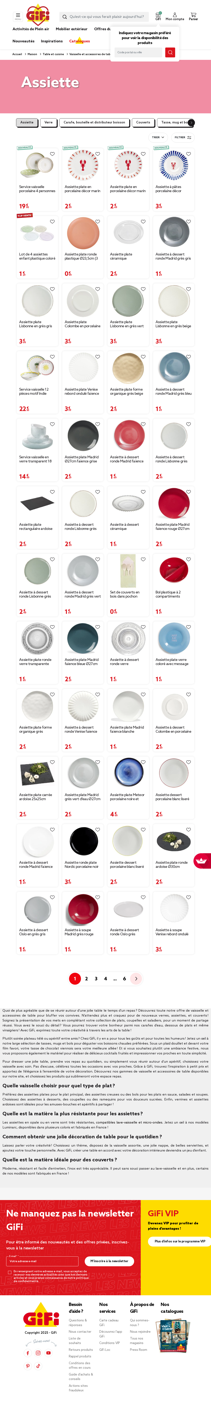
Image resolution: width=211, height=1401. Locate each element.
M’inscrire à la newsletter (109, 1261)
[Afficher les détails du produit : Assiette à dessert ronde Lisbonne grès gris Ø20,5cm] (174, 436)
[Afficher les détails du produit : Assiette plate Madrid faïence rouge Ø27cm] (174, 503)
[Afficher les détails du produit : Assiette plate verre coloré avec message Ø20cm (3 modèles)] (174, 638)
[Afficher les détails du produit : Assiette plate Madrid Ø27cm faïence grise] (83, 436)
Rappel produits (80, 1356)
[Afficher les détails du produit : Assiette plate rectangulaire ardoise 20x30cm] (37, 503)
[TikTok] (38, 1366)
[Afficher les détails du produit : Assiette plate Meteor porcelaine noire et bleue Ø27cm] (128, 774)
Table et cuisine (53, 54)
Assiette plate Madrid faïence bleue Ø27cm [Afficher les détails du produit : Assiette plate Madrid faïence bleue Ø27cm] (81, 662)
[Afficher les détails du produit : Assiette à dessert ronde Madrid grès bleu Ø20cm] (174, 368)
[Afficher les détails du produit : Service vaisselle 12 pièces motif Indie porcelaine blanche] (37, 368)
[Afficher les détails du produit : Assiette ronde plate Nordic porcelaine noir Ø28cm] (83, 841)
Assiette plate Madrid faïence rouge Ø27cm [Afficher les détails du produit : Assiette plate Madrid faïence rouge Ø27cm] (173, 527)
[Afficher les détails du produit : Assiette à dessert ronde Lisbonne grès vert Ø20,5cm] (37, 571)
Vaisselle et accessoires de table (91, 54)
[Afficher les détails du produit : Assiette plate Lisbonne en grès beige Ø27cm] (174, 300)
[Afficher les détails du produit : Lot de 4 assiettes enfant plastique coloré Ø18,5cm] (37, 233)
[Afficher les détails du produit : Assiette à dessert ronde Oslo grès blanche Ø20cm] (128, 909)
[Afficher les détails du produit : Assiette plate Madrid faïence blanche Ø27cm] (128, 706)
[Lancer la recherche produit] (65, 17)
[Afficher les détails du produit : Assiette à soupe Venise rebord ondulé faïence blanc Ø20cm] (174, 909)
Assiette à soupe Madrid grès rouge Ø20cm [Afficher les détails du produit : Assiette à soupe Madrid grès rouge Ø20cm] (79, 932)
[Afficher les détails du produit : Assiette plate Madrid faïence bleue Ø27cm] (83, 638)
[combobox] (104, 17)
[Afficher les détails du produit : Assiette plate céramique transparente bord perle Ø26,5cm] (128, 233)
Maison (32, 54)
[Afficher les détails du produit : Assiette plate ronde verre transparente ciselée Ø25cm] (37, 638)
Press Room (138, 1350)
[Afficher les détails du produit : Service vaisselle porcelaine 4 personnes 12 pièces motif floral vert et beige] (37, 165)
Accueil (17, 54)
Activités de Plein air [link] (31, 29)
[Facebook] (28, 1353)
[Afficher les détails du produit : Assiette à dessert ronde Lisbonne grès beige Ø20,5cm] (83, 503)
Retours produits (81, 1350)
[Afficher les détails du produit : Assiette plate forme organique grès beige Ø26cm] (128, 368)
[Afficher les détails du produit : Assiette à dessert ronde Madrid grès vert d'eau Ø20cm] (83, 571)
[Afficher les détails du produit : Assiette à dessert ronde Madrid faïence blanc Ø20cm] (37, 841)
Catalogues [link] (79, 41)
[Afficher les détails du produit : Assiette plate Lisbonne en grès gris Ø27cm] (37, 300)
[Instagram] (38, 1353)
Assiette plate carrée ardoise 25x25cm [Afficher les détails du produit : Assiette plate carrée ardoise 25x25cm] (35, 797)
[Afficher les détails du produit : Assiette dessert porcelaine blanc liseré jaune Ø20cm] (128, 841)
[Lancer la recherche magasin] (170, 52)
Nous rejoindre (140, 1332)
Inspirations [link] (52, 41)
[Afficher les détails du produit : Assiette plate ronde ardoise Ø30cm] (174, 841)
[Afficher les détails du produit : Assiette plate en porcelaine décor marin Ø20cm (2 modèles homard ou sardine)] (128, 165)
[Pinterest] (28, 1366)
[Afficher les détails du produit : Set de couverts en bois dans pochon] (128, 571)
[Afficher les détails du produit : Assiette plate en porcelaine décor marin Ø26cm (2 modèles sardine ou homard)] (83, 165)
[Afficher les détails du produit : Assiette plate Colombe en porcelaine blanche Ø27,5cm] (83, 300)
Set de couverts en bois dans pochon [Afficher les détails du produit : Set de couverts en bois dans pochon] (124, 594)
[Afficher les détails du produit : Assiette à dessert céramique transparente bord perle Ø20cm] (128, 503)
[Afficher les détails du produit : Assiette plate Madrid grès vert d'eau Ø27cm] (83, 774)
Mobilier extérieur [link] (72, 29)
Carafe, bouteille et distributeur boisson (94, 122)
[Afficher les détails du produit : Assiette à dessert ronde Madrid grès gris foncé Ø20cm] (174, 233)
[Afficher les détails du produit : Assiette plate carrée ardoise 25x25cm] (37, 774)
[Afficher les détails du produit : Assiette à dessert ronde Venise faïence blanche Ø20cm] (83, 706)
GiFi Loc (104, 1350)
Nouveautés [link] (23, 41)
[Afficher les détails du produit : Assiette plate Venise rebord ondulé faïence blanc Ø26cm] (83, 368)
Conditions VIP (109, 1343)
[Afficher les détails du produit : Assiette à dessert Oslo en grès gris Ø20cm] (37, 909)
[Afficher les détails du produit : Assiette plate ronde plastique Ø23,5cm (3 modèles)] (83, 233)
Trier (155, 137)
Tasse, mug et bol (175, 122)
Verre (49, 122)
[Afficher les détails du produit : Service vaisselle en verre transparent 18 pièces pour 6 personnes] (37, 436)
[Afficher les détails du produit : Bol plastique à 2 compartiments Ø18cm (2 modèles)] (174, 571)
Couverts (143, 122)
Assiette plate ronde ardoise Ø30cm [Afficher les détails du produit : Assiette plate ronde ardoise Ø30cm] (172, 865)
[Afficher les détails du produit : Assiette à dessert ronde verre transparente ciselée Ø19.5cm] (128, 638)
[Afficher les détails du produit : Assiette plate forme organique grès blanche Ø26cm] (37, 706)
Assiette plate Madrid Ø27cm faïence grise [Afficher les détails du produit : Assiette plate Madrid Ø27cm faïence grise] (81, 459)
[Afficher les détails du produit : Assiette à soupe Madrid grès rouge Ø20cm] (83, 909)
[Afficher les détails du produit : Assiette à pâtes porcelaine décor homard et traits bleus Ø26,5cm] (174, 165)
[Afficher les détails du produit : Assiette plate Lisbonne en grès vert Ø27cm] (128, 300)
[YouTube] (48, 1353)
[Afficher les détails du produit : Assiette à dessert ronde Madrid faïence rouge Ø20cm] (128, 436)
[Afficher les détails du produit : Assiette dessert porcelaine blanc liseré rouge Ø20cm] (174, 774)
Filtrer (183, 138)
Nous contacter (80, 1332)
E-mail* (13, 1256)
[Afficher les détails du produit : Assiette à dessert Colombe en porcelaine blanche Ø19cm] (174, 706)
